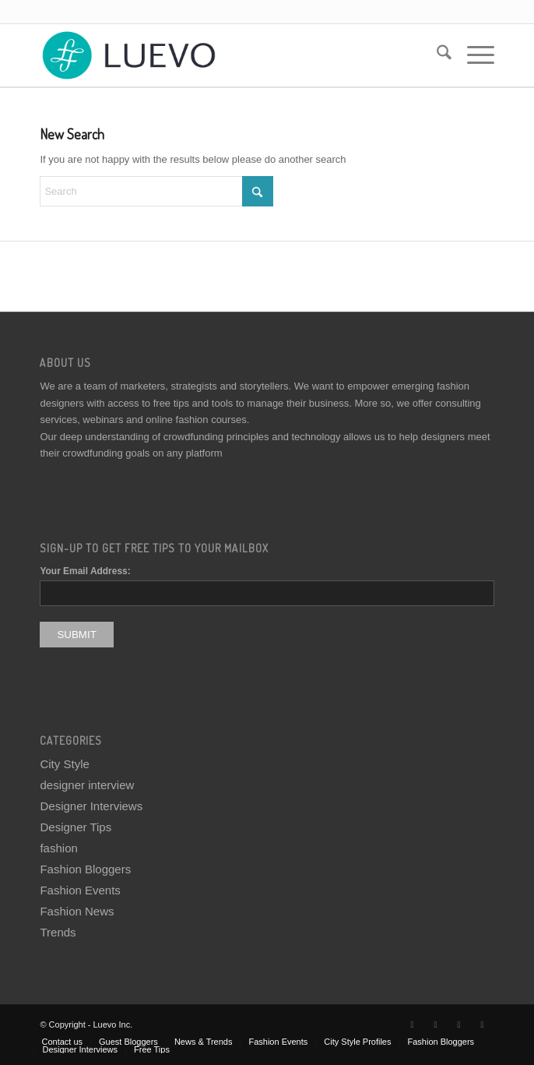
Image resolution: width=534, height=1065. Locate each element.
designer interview (87, 785)
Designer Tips (75, 827)
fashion (58, 848)
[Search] (436, 55)
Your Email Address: (85, 571)
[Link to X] (412, 1024)
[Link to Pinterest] (482, 1024)
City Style (64, 764)
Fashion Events (80, 890)
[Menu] (472, 55)
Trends (58, 932)
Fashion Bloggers (85, 869)
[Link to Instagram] (459, 1024)
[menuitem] (436, 55)
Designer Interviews (91, 806)
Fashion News (77, 911)
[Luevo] (221, 55)
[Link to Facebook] (436, 1024)
